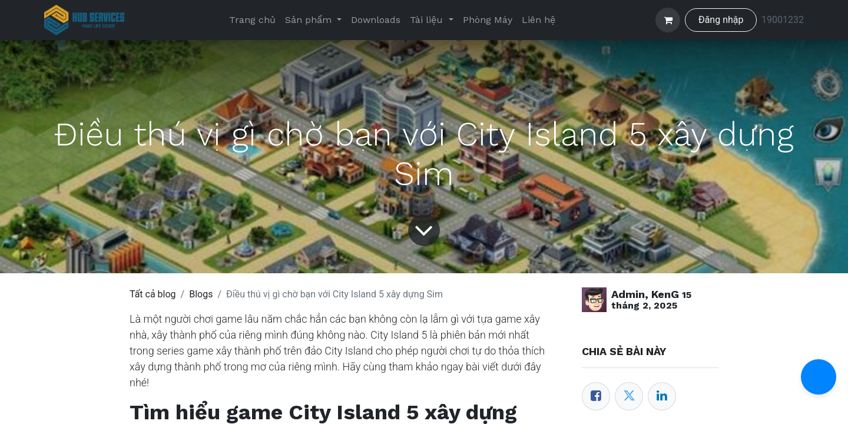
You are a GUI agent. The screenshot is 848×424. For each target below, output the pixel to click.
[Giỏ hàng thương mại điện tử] (667, 20)
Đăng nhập (721, 19)
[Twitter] (629, 396)
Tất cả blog (153, 294)
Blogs (201, 294)
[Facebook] (596, 396)
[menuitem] (252, 20)
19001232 (782, 19)
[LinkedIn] (662, 396)
